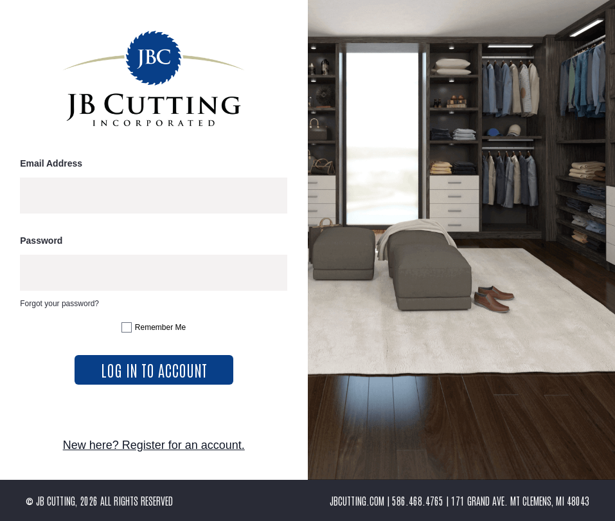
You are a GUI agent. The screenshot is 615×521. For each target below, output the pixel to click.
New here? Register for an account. (154, 445)
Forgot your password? (59, 303)
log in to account (154, 369)
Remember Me (160, 327)
